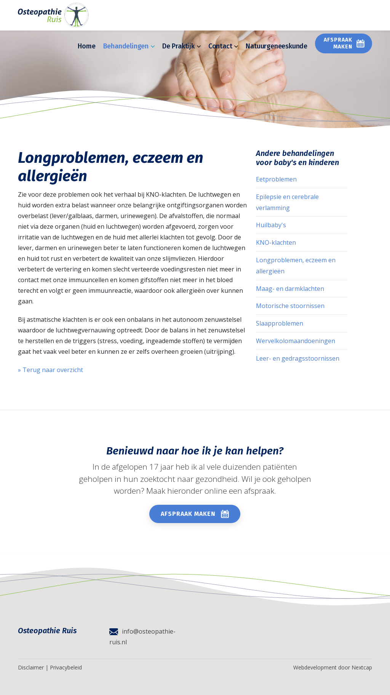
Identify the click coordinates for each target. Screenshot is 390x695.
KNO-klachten (276, 242)
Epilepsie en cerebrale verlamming (287, 202)
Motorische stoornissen (290, 306)
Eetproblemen (276, 179)
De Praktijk (181, 46)
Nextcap (362, 667)
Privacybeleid (66, 667)
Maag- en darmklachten (290, 288)
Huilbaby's (271, 225)
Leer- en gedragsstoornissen (297, 358)
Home (86, 46)
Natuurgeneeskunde (276, 46)
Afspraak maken (338, 43)
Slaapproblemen (279, 323)
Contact (223, 46)
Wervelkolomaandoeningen (295, 341)
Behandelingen (129, 46)
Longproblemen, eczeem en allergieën (296, 265)
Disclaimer (31, 667)
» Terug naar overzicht (50, 370)
